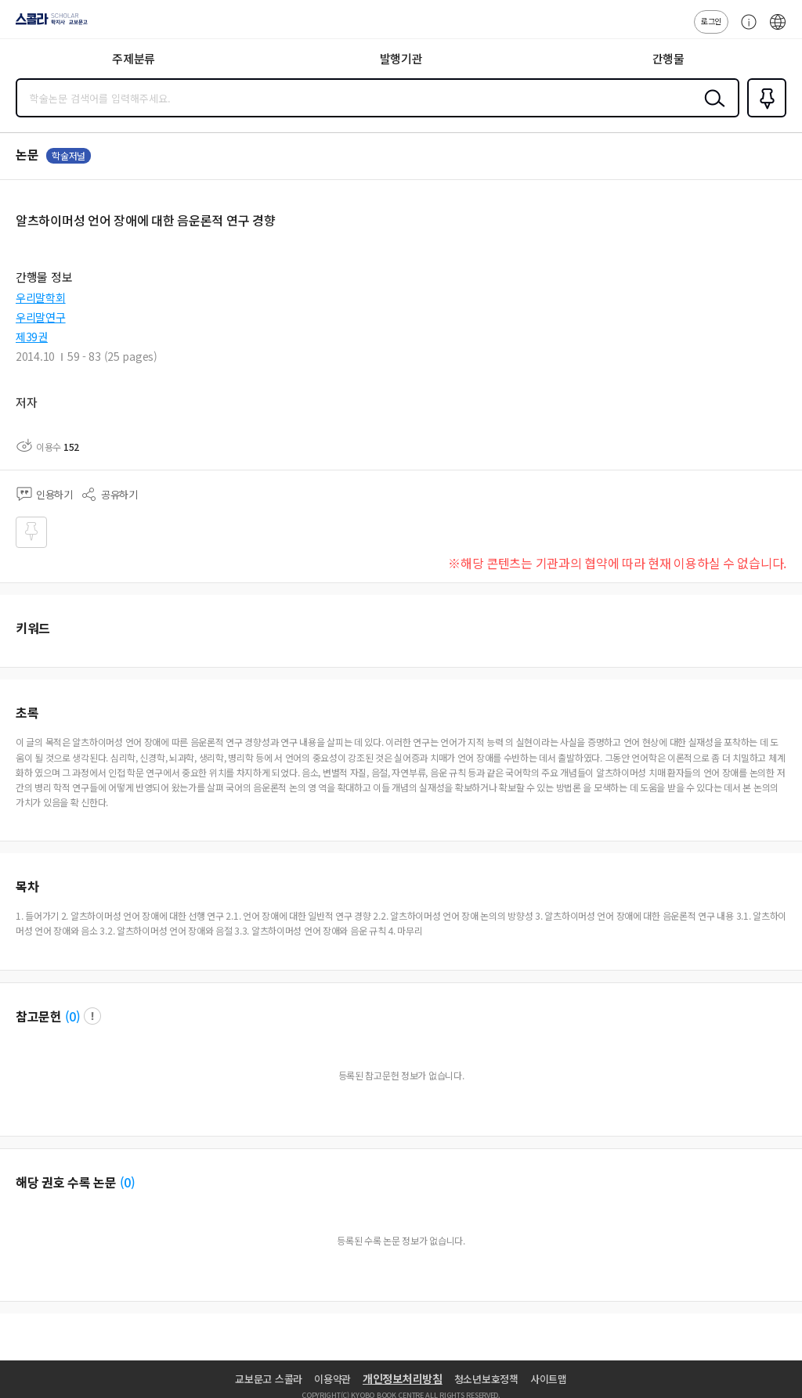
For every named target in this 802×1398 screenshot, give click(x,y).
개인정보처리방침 (403, 1378)
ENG (777, 30)
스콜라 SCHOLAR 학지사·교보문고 (47, 24)
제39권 (32, 336)
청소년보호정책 (486, 1378)
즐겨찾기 (764, 115)
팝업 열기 (92, 1016)
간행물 (668, 58)
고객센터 (745, 30)
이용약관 (332, 1378)
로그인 (711, 21)
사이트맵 (548, 1378)
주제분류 (133, 58)
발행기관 (401, 58)
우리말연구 (41, 317)
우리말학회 (41, 297)
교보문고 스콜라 (268, 1378)
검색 (711, 110)
